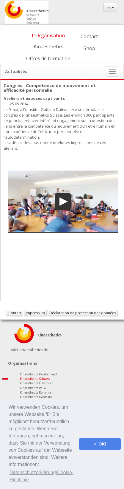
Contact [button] (14, 312)
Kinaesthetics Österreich (37, 383)
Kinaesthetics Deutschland (38, 374)
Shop (89, 48)
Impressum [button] (35, 312)
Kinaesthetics (48, 46)
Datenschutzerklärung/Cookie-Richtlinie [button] (41, 476)
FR (110, 7)
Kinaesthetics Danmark (36, 397)
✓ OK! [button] (100, 444)
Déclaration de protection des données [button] (82, 312)
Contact (89, 36)
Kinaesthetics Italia (33, 388)
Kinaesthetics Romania (35, 392)
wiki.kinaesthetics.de (29, 349)
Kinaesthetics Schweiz (35, 379)
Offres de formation (48, 58)
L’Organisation (48, 35)
